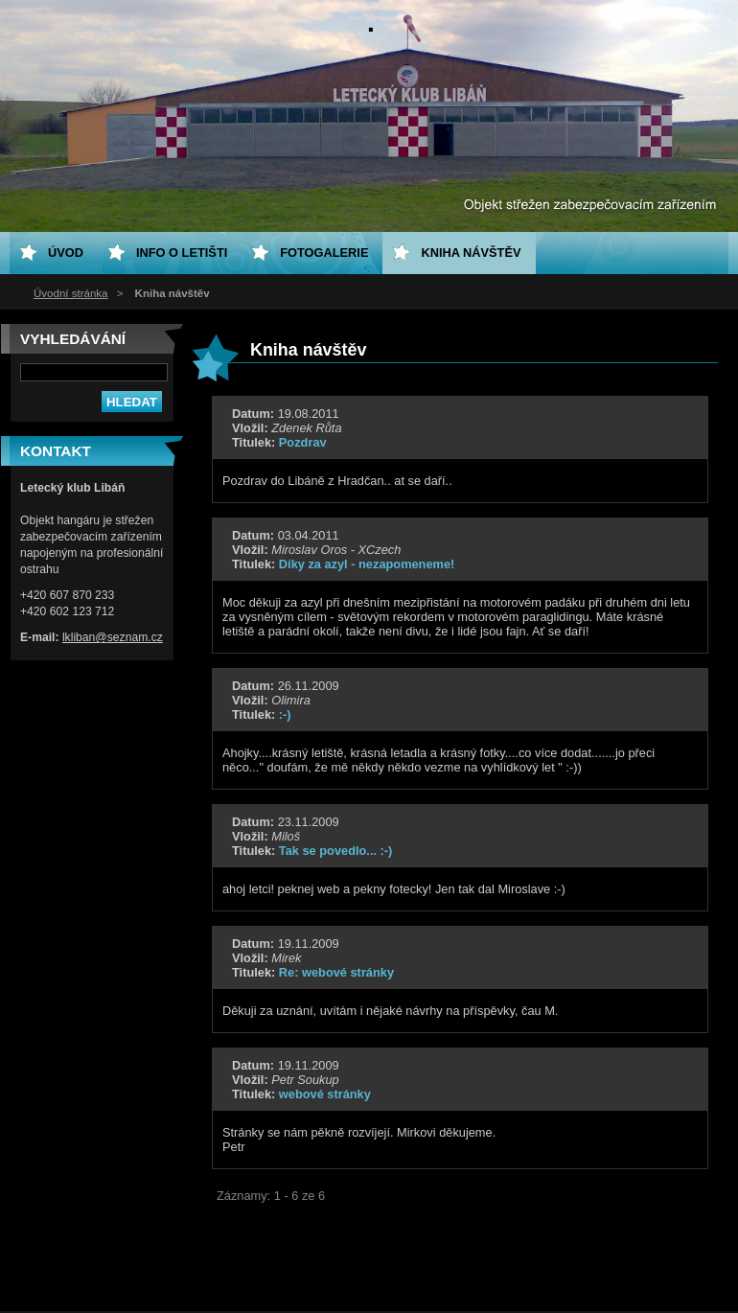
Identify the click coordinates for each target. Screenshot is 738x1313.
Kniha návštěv (470, 252)
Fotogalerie (324, 252)
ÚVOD (65, 252)
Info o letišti (181, 252)
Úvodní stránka (70, 293)
